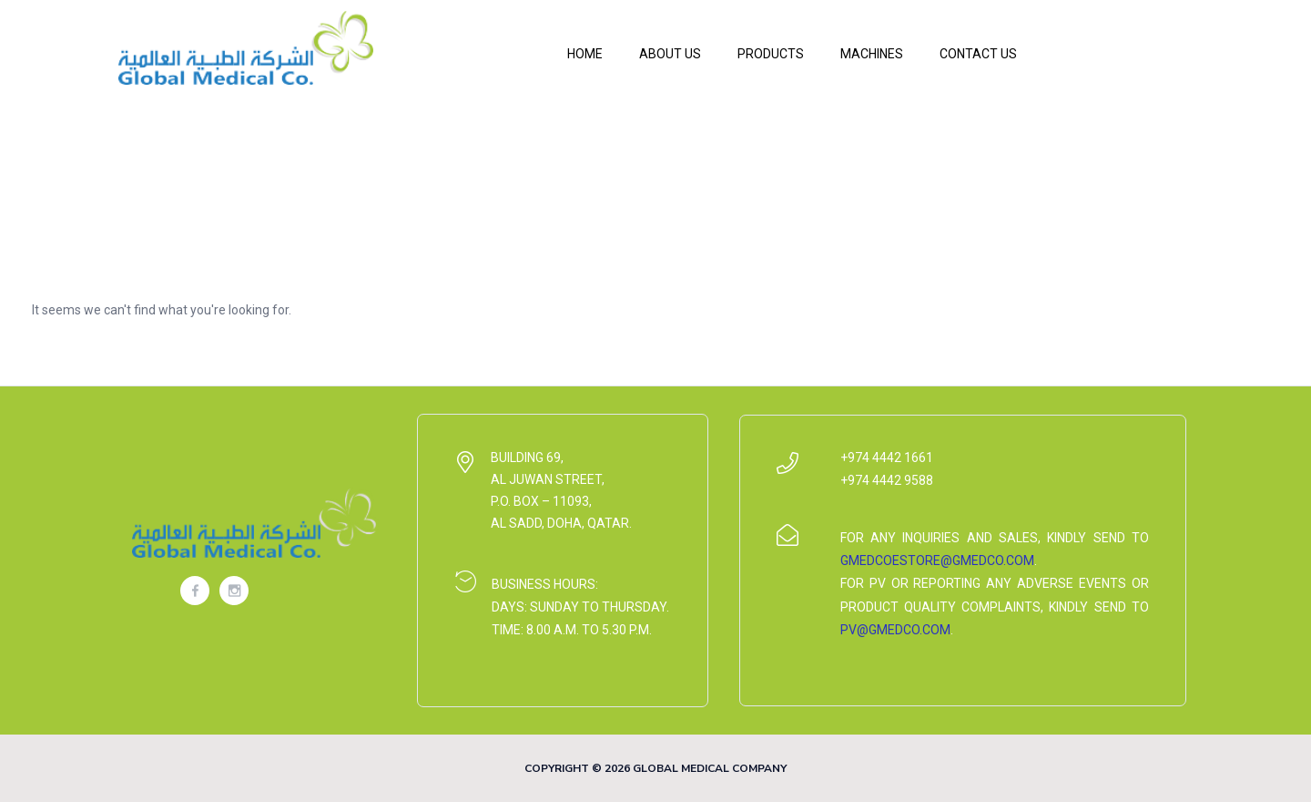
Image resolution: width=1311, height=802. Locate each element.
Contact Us (978, 53)
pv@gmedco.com (895, 629)
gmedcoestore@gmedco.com (937, 560)
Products (770, 53)
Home (585, 53)
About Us (670, 53)
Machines (871, 53)
